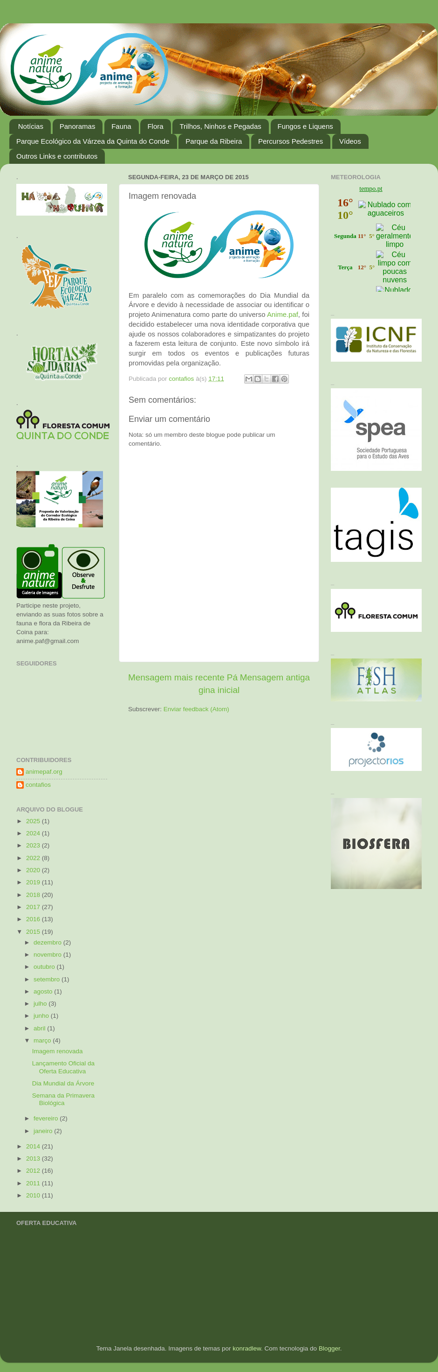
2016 (34, 919)
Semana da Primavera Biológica (63, 1099)
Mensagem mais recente (176, 677)
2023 (34, 845)
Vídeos (350, 141)
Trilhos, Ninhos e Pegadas (220, 126)
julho (41, 1003)
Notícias (30, 126)
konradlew (247, 1348)
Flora (155, 126)
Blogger (329, 1348)
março (43, 1040)
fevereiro (47, 1118)
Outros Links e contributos (56, 156)
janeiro (44, 1130)
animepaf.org (44, 771)
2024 (34, 833)
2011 (34, 1183)
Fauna (121, 126)
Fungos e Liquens (305, 126)
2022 (34, 857)
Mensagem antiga (275, 677)
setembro (48, 979)
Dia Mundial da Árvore (63, 1083)
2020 (34, 870)
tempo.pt (370, 188)
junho (42, 1015)
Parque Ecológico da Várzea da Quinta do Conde (93, 141)
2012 (34, 1170)
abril (40, 1028)
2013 (34, 1158)
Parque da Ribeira (213, 141)
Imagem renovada (57, 1051)
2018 (34, 894)
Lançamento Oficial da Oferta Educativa (63, 1067)
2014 (34, 1146)
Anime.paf (282, 314)
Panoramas (78, 126)
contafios (38, 784)
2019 (34, 882)
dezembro (48, 942)
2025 (34, 821)
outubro (45, 966)
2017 (34, 906)
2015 (34, 931)
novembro (48, 954)
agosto (44, 991)
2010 (34, 1195)
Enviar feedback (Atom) (196, 709)
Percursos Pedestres (290, 141)
